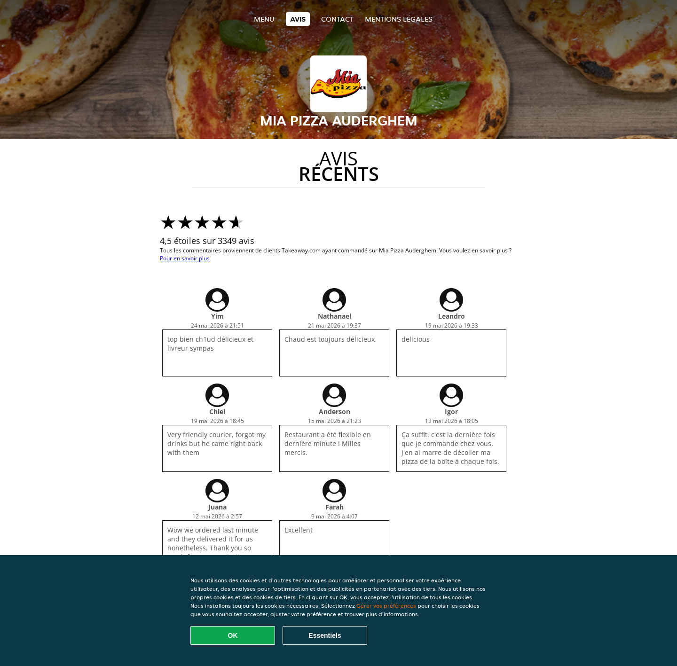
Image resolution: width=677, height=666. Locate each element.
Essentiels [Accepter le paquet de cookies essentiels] (324, 635)
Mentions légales (399, 19)
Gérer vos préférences (386, 605)
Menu (264, 19)
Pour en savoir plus (185, 258)
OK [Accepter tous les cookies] (233, 635)
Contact (337, 19)
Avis (298, 19)
